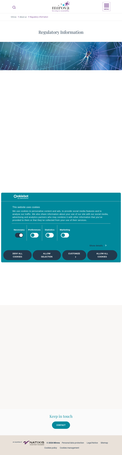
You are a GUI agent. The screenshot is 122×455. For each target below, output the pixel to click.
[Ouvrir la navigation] (106, 6)
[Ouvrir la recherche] (14, 7)
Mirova (13, 17)
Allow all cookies (102, 255)
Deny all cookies (17, 255)
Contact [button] (61, 425)
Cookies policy (50, 448)
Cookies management (69, 448)
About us (23, 17)
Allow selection (46, 255)
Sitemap (104, 443)
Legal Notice (92, 443)
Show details (96, 245)
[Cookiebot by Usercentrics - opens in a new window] (15, 197)
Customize (74, 255)
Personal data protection (73, 443)
